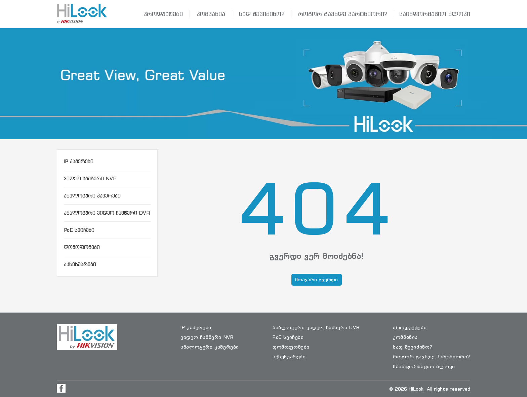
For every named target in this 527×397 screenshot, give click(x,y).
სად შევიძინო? (261, 13)
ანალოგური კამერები (92, 195)
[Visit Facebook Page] (61, 388)
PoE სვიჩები (79, 230)
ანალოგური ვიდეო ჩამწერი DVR (107, 213)
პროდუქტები (163, 13)
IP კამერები (78, 161)
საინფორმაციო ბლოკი (434, 13)
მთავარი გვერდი (316, 279)
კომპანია (211, 13)
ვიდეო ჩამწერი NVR (90, 178)
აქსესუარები (80, 264)
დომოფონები (82, 247)
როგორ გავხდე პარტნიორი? (342, 13)
